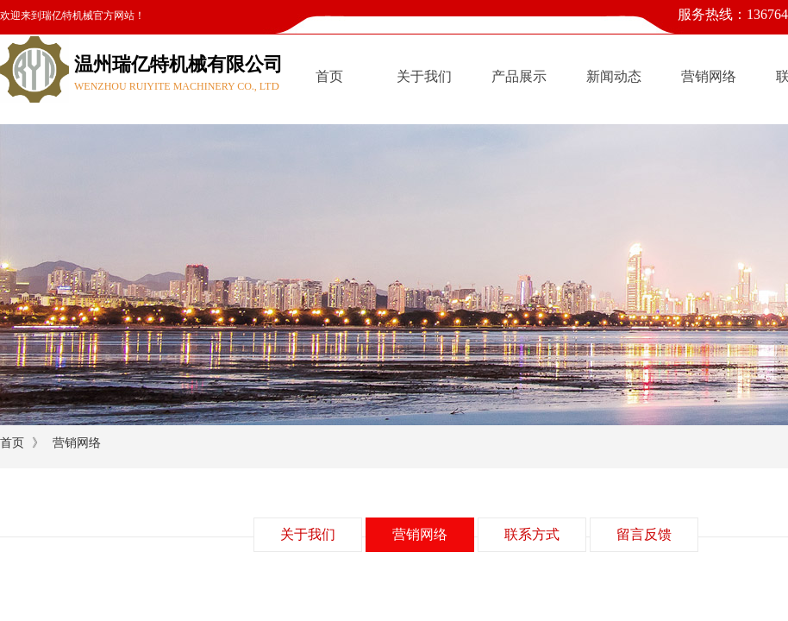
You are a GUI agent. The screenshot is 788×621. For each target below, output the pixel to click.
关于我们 (424, 76)
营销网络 (708, 76)
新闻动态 (613, 76)
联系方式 (532, 534)
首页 (329, 76)
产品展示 (519, 76)
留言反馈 (644, 534)
